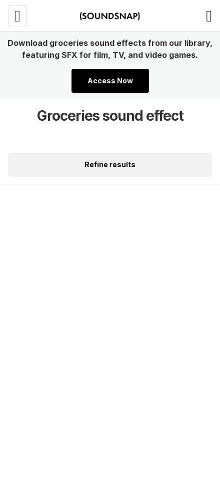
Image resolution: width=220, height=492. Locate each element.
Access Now (110, 80)
